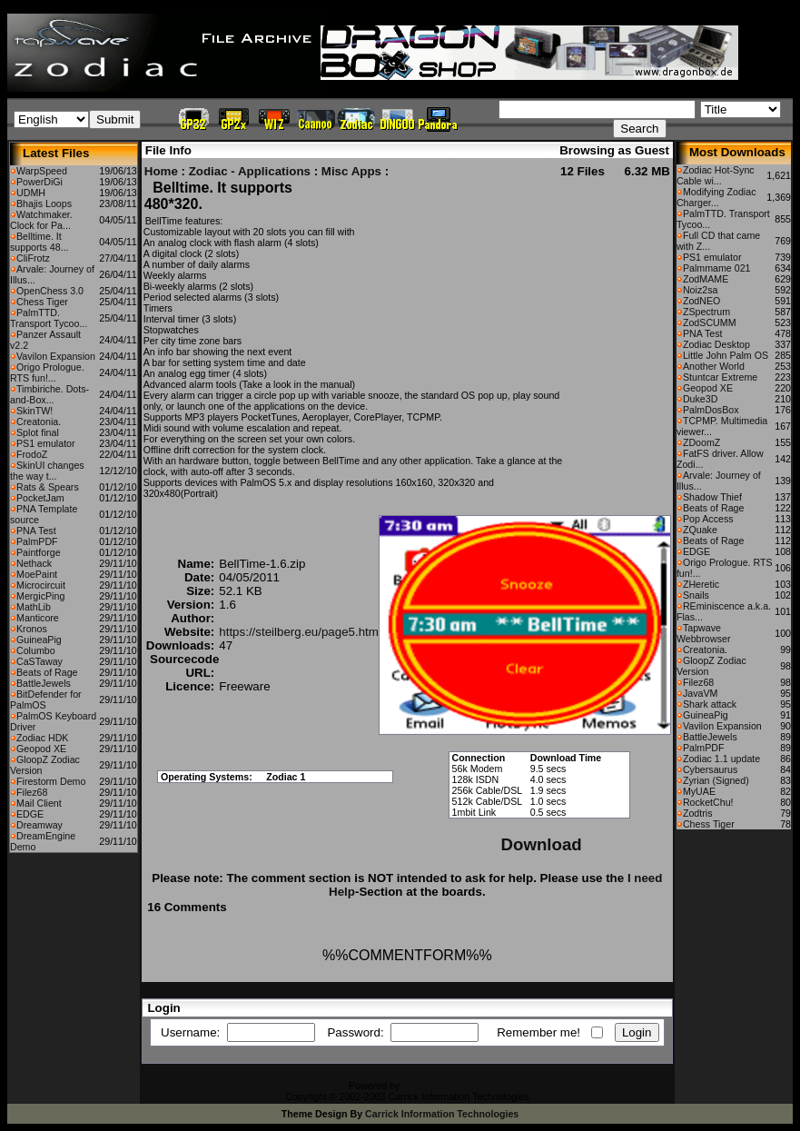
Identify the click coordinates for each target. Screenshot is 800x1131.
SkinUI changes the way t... (47, 470)
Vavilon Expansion (55, 356)
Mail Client (39, 803)
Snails (696, 595)
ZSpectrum (706, 311)
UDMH (30, 192)
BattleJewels (43, 683)
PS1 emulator (45, 443)
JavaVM (700, 693)
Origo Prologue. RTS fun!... (47, 372)
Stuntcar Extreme (720, 377)
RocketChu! (708, 802)
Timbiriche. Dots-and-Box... (49, 394)
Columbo (35, 650)
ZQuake (700, 529)
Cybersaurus (710, 769)
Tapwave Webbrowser (704, 633)
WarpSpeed (41, 170)
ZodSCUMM (709, 322)
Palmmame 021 (717, 268)
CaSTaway (39, 661)
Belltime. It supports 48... (39, 242)
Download (541, 844)
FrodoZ (31, 454)
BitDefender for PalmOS (46, 699)
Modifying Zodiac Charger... (716, 197)
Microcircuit (40, 585)
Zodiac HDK (42, 737)
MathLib (33, 606)
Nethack (34, 563)
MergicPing (40, 595)
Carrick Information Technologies (442, 1113)
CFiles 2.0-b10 (433, 1085)
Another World (714, 366)
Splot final (37, 432)
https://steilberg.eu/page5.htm (299, 632)
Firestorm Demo (50, 781)
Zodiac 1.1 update (721, 758)
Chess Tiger (42, 301)
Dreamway (39, 824)
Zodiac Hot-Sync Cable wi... (716, 175)
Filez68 (31, 792)
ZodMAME (705, 278)
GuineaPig (39, 639)
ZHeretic (701, 584)
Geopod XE (41, 748)
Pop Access (708, 518)
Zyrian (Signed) (716, 780)
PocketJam (40, 497)
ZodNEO (701, 300)
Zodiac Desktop (716, 344)
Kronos (31, 628)
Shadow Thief (712, 496)
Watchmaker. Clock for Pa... (41, 220)
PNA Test (36, 530)
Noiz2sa (700, 289)
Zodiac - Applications (250, 171)
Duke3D (700, 398)
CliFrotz (33, 258)
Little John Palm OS (725, 355)
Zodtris (698, 813)
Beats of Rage (47, 672)
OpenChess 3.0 (50, 290)
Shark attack (709, 704)
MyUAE (699, 791)
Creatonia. (38, 421)
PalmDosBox (711, 409)
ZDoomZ (701, 442)
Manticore (37, 617)
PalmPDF (37, 541)
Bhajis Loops (44, 203)
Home (161, 171)
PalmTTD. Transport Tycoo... (48, 318)
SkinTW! (34, 410)
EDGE (30, 814)
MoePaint (36, 574)
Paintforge (38, 552)
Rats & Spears (47, 486)
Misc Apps (351, 171)
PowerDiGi (39, 181)
